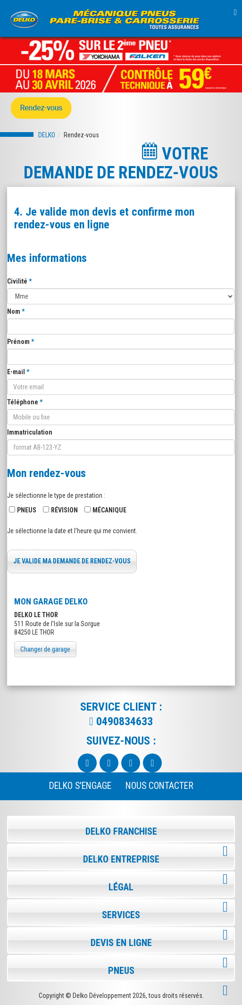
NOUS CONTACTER (159, 785)
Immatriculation (29, 432)
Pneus (26, 510)
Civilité (18, 281)
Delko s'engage (80, 785)
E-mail (16, 372)
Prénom (19, 341)
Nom (14, 311)
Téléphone (23, 402)
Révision (64, 510)
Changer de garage (45, 649)
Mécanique (109, 510)
